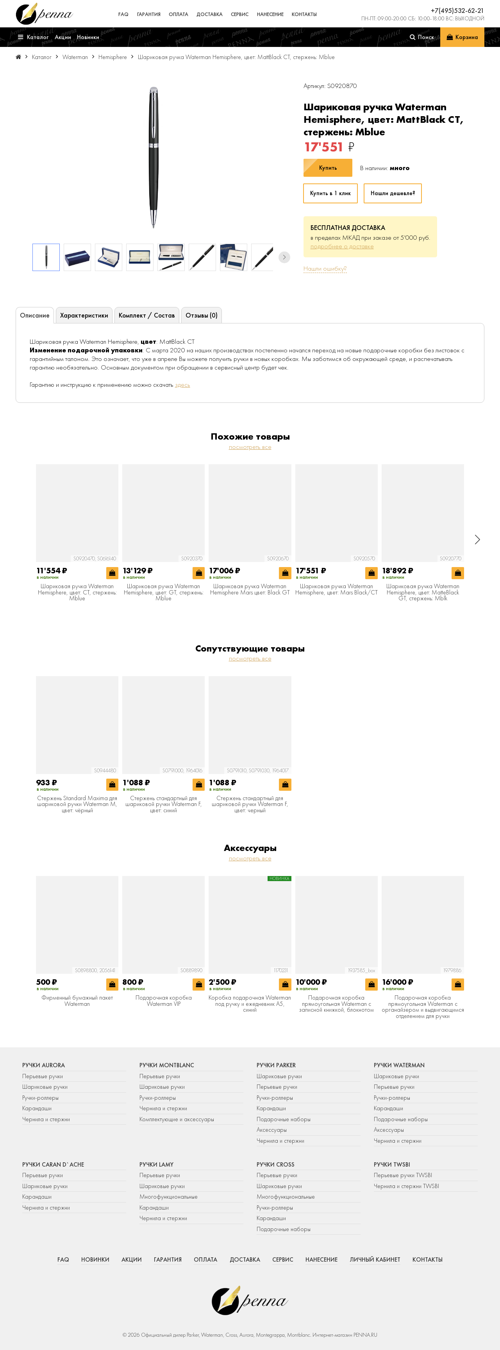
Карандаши (37, 1108)
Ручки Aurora (43, 1065)
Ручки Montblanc (166, 1065)
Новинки (95, 1260)
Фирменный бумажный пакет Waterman (77, 1001)
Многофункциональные (169, 1197)
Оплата (178, 14)
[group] (153, 159)
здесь (182, 384)
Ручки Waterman (399, 1065)
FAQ (123, 14)
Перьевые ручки (42, 1076)
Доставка (209, 14)
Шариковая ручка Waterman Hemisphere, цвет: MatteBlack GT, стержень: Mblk (422, 592)
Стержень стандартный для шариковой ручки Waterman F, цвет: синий (163, 804)
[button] (284, 257)
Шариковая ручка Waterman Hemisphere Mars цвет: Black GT (250, 589)
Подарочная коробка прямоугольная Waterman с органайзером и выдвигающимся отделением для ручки (423, 1007)
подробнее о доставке (342, 246)
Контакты (304, 14)
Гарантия (149, 14)
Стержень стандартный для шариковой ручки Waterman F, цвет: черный (250, 804)
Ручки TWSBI (392, 1165)
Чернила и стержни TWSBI (406, 1186)
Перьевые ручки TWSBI (403, 1175)
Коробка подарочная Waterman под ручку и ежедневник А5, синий (250, 1004)
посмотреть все (250, 446)
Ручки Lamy (156, 1165)
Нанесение (270, 14)
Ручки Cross (276, 1165)
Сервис (239, 14)
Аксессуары (272, 1130)
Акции (131, 1260)
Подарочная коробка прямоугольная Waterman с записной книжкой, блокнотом (336, 1004)
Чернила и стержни (46, 1119)
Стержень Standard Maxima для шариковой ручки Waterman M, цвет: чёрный (77, 804)
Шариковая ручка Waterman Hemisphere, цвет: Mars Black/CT (336, 589)
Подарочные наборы (284, 1119)
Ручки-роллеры (40, 1098)
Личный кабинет (375, 1260)
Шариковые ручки (45, 1087)
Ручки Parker (276, 1065)
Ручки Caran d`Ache (53, 1165)
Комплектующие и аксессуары (176, 1119)
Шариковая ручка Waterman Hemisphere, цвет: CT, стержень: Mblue (77, 592)
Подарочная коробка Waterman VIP (164, 1001)
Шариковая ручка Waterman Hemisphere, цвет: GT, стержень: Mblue (164, 592)
